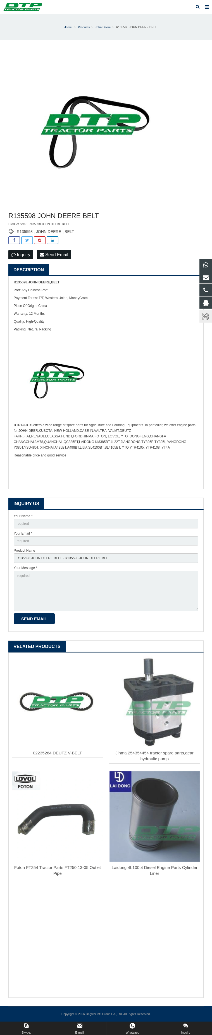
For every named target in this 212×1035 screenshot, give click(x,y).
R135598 (25, 231)
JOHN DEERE (48, 231)
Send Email (54, 254)
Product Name (24, 551)
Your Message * (25, 568)
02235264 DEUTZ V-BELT (57, 752)
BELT (69, 231)
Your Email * (23, 533)
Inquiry (20, 254)
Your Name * (23, 516)
